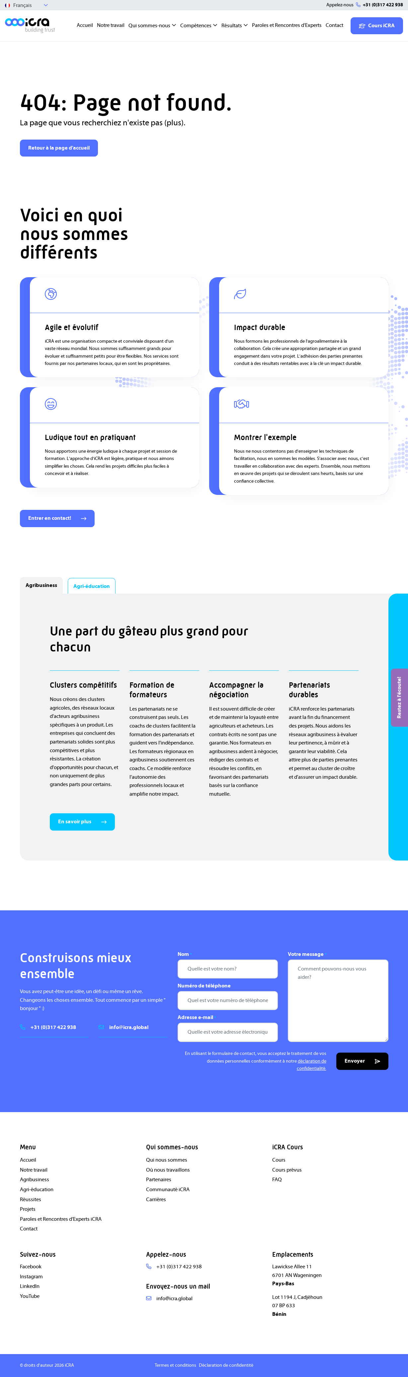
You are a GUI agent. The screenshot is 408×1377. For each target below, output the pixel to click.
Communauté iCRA (168, 1190)
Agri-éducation (36, 1190)
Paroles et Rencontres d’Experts (287, 25)
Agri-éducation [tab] (91, 586)
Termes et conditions (175, 1365)
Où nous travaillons (168, 1170)
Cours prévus (287, 1170)
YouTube (30, 1296)
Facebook (30, 1267)
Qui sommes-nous (149, 26)
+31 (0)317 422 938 (383, 5)
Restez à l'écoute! (399, 697)
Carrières (156, 1200)
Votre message (307, 955)
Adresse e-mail (197, 1018)
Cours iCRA (377, 26)
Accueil (85, 25)
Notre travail (110, 25)
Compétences (195, 26)
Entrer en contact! (57, 518)
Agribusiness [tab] (41, 585)
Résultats (231, 26)
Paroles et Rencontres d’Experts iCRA (61, 1219)
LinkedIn (30, 1286)
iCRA (69, 1365)
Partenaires (158, 1180)
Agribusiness (34, 1180)
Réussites (30, 1200)
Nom (185, 955)
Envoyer (362, 1061)
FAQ (277, 1180)
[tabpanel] (204, 727)
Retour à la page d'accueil (59, 148)
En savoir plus (82, 822)
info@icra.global (128, 1027)
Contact (334, 25)
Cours (279, 1160)
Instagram (31, 1277)
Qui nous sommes (166, 1160)
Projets (28, 1209)
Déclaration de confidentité (226, 1365)
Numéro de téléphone (204, 986)
